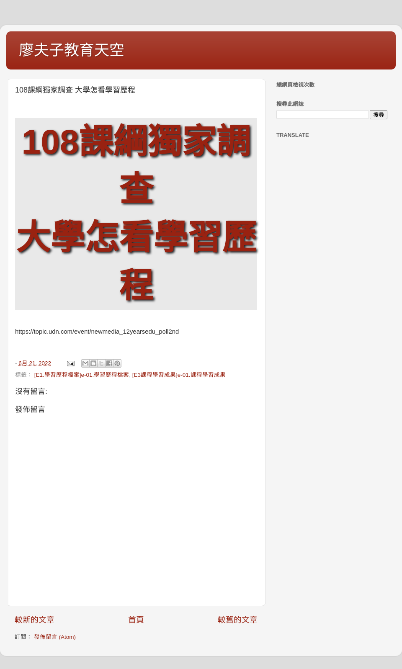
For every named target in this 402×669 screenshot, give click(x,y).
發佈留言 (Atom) (55, 637)
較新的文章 (34, 619)
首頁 (136, 619)
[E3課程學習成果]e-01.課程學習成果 (179, 375)
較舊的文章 (238, 619)
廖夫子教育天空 (71, 50)
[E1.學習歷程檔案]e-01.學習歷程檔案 (81, 375)
